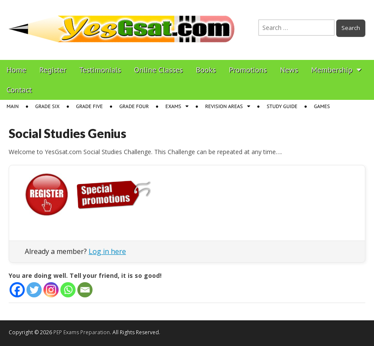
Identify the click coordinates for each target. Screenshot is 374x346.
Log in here (107, 251)
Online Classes (158, 70)
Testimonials (100, 70)
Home (16, 70)
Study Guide (282, 106)
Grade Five (89, 106)
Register (53, 70)
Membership (331, 70)
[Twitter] (34, 289)
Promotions (248, 70)
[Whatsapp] (68, 289)
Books (206, 70)
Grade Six (47, 106)
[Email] (85, 289)
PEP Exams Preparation (81, 332)
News (289, 70)
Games (322, 106)
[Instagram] (51, 289)
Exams (173, 106)
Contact (19, 90)
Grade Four (134, 106)
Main (13, 106)
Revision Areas (224, 106)
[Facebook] (17, 289)
